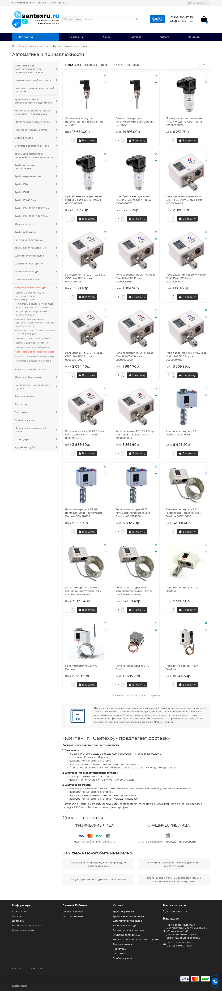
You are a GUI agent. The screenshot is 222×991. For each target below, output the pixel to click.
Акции (106, 36)
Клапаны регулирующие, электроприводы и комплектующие (29, 296)
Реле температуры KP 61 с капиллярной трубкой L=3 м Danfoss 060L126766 (83, 591)
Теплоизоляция (24, 396)
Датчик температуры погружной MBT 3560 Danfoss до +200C (135, 122)
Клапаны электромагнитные (32, 342)
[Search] (112, 19)
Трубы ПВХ (37, 184)
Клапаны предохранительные (32, 338)
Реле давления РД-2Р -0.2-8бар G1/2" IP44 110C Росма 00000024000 (85, 278)
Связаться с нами (23, 930)
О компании (76, 36)
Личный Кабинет (74, 905)
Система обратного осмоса (37, 146)
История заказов (72, 916)
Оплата (164, 36)
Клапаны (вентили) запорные (37, 80)
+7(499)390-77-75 (177, 911)
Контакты (194, 36)
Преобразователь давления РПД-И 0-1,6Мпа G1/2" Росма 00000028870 (134, 200)
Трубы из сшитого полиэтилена (37, 166)
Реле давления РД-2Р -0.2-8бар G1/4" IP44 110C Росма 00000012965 (136, 278)
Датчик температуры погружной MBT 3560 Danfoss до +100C (84, 122)
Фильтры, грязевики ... (126, 934)
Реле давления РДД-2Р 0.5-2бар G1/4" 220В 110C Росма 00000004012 (186, 356)
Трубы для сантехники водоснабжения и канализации (34, 155)
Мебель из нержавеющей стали (37, 429)
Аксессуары (37, 439)
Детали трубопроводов (37, 255)
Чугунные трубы (37, 447)
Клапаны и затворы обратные (32, 347)
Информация (22, 905)
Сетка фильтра (37, 138)
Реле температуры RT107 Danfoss (182, 667)
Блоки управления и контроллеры (35, 356)
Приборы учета (24, 420)
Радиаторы (22, 404)
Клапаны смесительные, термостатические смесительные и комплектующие (35, 322)
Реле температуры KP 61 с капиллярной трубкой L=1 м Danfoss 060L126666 (184, 513)
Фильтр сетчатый (37, 224)
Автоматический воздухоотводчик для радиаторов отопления (37, 69)
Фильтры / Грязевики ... (37, 377)
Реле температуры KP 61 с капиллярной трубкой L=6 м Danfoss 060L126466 (134, 591)
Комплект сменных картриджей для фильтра (34, 90)
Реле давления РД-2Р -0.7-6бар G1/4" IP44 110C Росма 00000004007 (186, 278)
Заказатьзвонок (157, 19)
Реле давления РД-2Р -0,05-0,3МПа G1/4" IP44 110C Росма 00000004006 (184, 200)
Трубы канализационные (37, 247)
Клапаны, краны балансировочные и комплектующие (35, 332)
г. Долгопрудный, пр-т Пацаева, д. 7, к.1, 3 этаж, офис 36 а (40, 3)
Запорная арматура (37, 271)
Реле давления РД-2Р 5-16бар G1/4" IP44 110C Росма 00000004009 (134, 356)
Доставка (135, 36)
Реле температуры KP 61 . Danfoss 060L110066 (182, 433)
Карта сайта (19, 985)
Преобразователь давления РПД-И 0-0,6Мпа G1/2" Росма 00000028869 (184, 122)
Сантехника (37, 412)
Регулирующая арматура (34, 46)
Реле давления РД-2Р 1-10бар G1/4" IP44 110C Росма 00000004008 (84, 356)
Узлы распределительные (31, 369)
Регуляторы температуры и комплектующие (31, 313)
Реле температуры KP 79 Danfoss (81, 667)
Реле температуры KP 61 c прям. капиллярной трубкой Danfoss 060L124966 (134, 513)
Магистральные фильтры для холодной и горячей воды (37, 112)
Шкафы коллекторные (29, 263)
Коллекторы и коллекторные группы (37, 386)
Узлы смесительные (27, 279)
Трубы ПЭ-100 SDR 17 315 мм (32, 216)
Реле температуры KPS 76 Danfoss (132, 667)
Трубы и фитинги (37, 232)
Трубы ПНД (37, 192)
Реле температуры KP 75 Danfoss (182, 589)
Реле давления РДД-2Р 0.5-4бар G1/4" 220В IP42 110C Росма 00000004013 (85, 435)
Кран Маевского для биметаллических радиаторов (37, 101)
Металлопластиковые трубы (37, 122)
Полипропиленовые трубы (37, 130)
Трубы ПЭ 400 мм (26, 200)
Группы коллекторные (29, 239)
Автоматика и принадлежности (34, 351)
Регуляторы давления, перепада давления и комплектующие (34, 305)
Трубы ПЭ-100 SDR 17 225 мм (32, 208)
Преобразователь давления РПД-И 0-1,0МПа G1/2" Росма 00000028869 (83, 200)
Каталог (118, 905)
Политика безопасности (27, 925)
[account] (198, 3)
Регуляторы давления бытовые (33, 360)
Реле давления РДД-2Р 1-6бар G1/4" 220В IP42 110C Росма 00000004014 (135, 435)
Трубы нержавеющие (37, 176)
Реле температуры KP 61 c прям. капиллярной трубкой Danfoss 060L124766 (83, 513)
